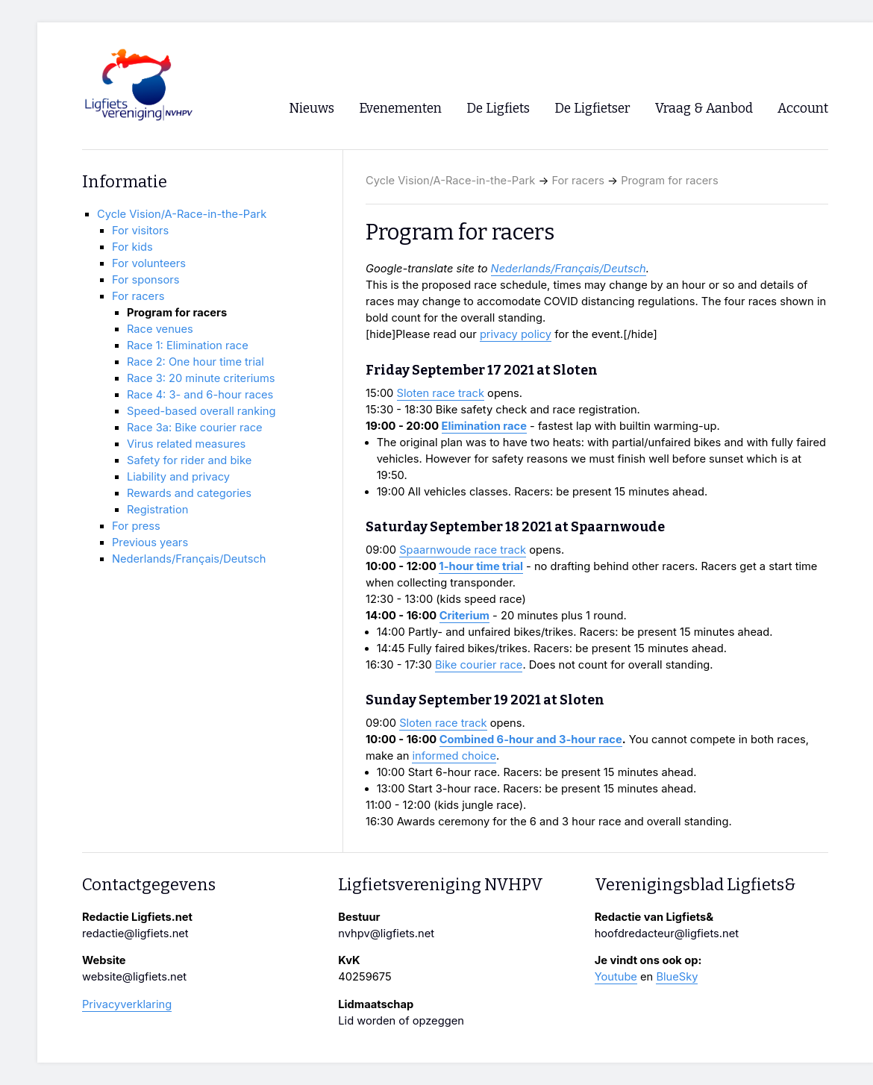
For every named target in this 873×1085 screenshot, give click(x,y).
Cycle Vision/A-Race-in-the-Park (450, 180)
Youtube (616, 977)
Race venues (160, 329)
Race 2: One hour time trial (195, 362)
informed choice (454, 756)
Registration (157, 509)
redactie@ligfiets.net (135, 933)
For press (136, 526)
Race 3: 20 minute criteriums (201, 378)
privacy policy (515, 334)
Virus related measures (186, 444)
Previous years (150, 542)
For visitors (140, 230)
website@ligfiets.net (134, 977)
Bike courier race (478, 665)
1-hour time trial (481, 566)
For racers (578, 180)
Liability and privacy (178, 477)
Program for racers (669, 180)
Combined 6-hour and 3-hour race (530, 739)
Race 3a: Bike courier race (195, 427)
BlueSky (677, 977)
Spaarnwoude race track (462, 550)
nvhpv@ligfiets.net (386, 933)
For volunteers (149, 263)
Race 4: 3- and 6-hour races (200, 394)
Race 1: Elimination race (187, 345)
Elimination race (484, 426)
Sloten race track (440, 393)
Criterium (464, 615)
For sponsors (145, 280)
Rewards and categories (189, 493)
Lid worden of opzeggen (401, 1021)
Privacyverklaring (127, 1004)
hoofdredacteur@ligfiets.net (667, 933)
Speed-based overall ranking (201, 411)
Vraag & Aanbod (704, 108)
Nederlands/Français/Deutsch (568, 268)
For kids (132, 247)
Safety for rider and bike (189, 460)
